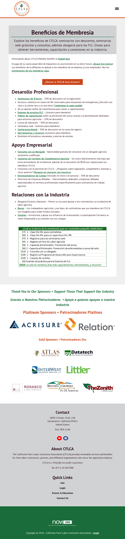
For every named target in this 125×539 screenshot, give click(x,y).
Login (62, 487)
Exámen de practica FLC (31, 112)
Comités (22, 215)
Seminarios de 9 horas (30, 98)
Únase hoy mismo (103, 63)
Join (62, 482)
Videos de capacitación (30, 115)
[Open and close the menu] (82, 9)
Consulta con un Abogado (31, 151)
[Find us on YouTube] (59, 438)
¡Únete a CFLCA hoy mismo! (62, 81)
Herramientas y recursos (31, 132)
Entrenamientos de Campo (32, 175)
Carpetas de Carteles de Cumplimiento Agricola (43, 158)
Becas (21, 208)
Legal (96, 532)
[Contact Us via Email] (66, 438)
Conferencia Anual (27, 129)
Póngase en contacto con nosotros (52, 172)
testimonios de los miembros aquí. (31, 70)
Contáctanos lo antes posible (68, 105)
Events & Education (62, 492)
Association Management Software (62, 523)
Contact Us (62, 498)
